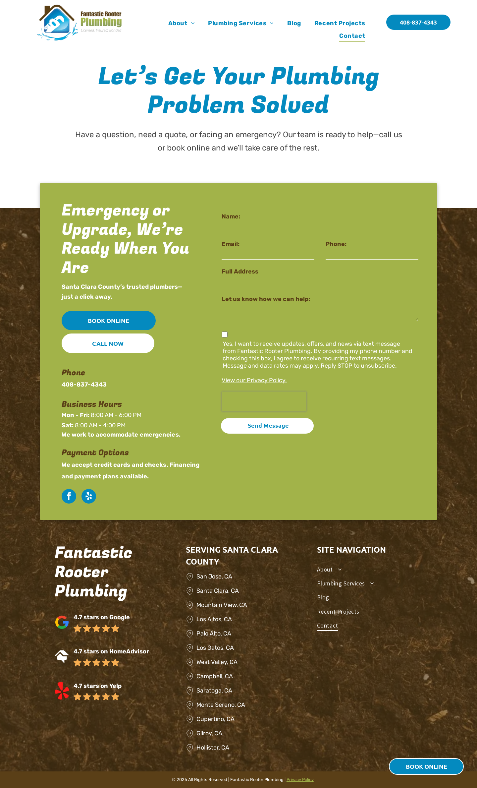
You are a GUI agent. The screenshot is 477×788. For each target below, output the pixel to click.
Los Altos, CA (214, 619)
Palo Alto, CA (213, 633)
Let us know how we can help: (266, 299)
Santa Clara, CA (217, 590)
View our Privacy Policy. (254, 380)
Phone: (336, 244)
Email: (230, 244)
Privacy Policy (300, 779)
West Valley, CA (217, 662)
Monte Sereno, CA (220, 704)
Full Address (240, 271)
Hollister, (208, 747)
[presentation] (264, 401)
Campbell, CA (214, 676)
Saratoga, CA (214, 690)
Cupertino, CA (215, 719)
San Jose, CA (214, 576)
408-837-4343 (84, 384)
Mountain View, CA (221, 605)
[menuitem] (181, 23)
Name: (231, 216)
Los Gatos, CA (215, 647)
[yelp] (88, 497)
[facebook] (69, 497)
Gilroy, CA (209, 733)
